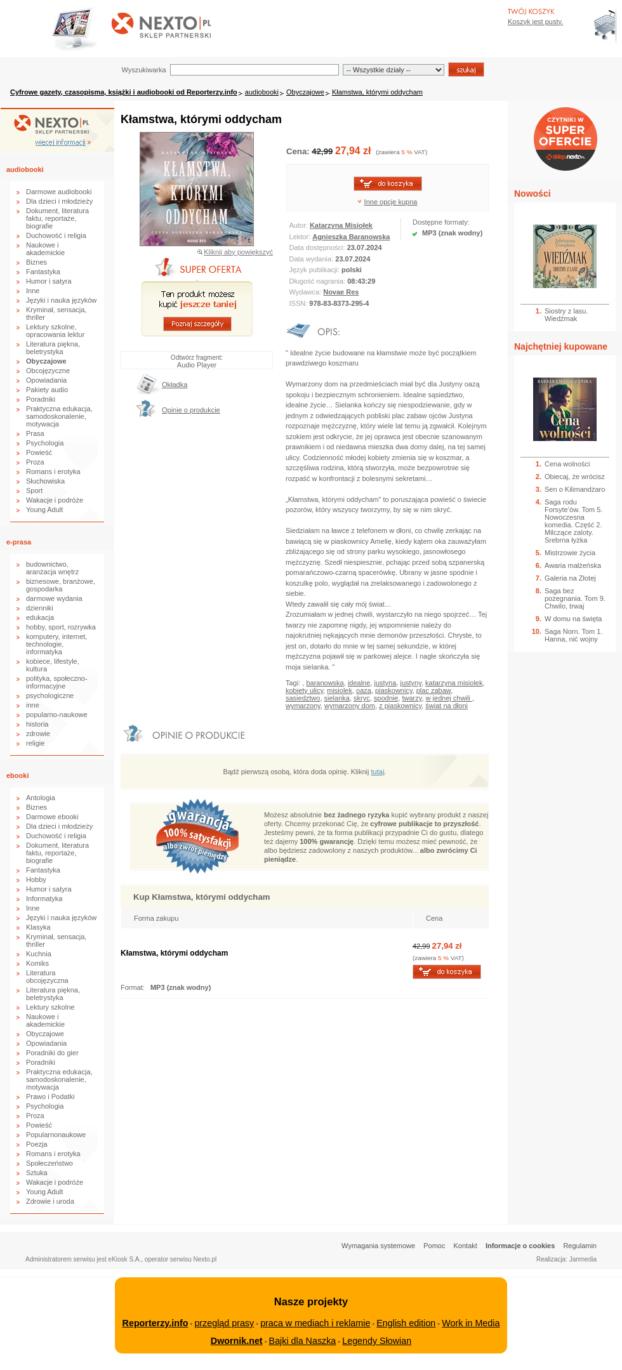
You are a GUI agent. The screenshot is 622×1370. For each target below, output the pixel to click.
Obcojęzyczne (48, 370)
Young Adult (44, 509)
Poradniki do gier (52, 1053)
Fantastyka (43, 271)
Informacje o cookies (520, 1245)
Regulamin (580, 1245)
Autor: (299, 225)
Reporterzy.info (155, 1323)
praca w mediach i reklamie (315, 1323)
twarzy (412, 698)
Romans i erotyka (53, 471)
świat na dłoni (446, 705)
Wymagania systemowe (378, 1245)
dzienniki (39, 608)
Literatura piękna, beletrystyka (53, 347)
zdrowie (38, 733)
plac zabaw (433, 690)
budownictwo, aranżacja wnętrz (52, 568)
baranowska (324, 683)
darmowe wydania (54, 598)
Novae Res (341, 292)
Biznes (36, 262)
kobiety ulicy (304, 690)
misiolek (339, 690)
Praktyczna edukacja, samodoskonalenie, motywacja (59, 416)
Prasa (35, 433)
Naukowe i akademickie (45, 248)
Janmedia (583, 1259)
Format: (134, 987)
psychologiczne (50, 695)
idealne (359, 683)
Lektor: (301, 236)
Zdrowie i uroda (50, 1201)
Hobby (36, 879)
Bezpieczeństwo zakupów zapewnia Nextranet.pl (570, 10)
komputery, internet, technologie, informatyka (56, 644)
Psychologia (44, 443)
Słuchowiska (45, 481)
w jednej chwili (449, 698)
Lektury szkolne (50, 1007)
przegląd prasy (224, 1323)
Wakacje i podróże (54, 500)
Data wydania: (312, 259)
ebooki (17, 775)
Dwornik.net (237, 1341)
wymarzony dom (349, 705)
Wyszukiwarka (143, 70)
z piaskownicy (400, 705)
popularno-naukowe (57, 714)
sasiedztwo (303, 698)
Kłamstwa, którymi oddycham (377, 92)
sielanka (337, 698)
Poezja (37, 1144)
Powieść (39, 452)
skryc (362, 698)
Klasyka (38, 927)
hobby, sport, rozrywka (61, 627)
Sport (34, 490)
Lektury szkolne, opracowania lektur (55, 330)
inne (32, 705)
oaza (363, 690)
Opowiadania (46, 380)
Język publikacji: (315, 269)
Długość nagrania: (318, 281)
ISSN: (299, 303)
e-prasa (18, 542)
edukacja (40, 617)
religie (35, 743)
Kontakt (465, 1245)
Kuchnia (38, 954)
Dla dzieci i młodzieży (59, 201)
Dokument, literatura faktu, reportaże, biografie (57, 218)
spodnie (386, 698)
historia (37, 724)
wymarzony (303, 705)
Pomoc (434, 1245)
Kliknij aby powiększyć (238, 252)
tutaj (378, 771)
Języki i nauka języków (61, 300)
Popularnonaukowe (56, 1134)
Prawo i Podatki (50, 1096)
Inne (32, 290)
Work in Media (471, 1323)
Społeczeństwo (49, 1163)
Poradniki (40, 399)
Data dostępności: (318, 247)
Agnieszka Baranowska (351, 236)
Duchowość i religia (56, 235)
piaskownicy (394, 690)
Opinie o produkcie (191, 410)
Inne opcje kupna (391, 202)
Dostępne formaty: (441, 222)
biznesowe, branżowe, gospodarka (60, 585)
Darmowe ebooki (52, 816)
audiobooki (262, 92)
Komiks (37, 963)
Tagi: (294, 683)
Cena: (299, 151)
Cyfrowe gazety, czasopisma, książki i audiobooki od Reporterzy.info (123, 92)
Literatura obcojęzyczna (47, 976)
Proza (35, 462)
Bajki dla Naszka (302, 1341)
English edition (405, 1323)
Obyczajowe (305, 92)
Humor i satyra (49, 281)
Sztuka (37, 1172)
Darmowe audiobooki (58, 191)
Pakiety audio (47, 389)
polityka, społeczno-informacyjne (57, 682)
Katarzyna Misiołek (341, 225)
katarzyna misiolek (453, 683)
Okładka (174, 384)
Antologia (40, 797)
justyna (385, 683)
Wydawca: (306, 292)
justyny (410, 683)
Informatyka (44, 898)
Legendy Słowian (376, 1341)
